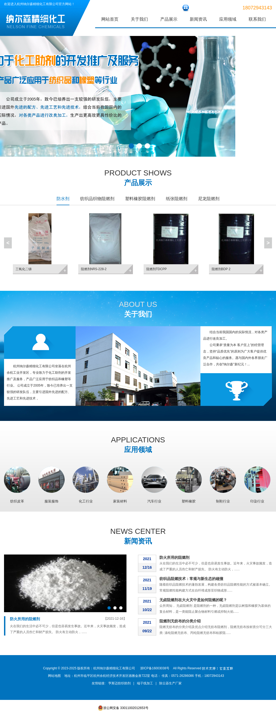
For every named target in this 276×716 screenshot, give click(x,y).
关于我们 (139, 19)
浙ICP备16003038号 (154, 668)
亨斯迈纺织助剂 (119, 683)
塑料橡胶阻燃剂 (140, 198)
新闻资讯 (198, 19)
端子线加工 (145, 683)
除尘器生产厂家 (170, 683)
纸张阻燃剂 (176, 198)
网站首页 (109, 19)
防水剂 (63, 198)
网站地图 (54, 676)
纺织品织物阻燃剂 (97, 198)
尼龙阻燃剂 (208, 198)
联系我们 (257, 19)
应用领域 (227, 19)
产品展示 (168, 19)
